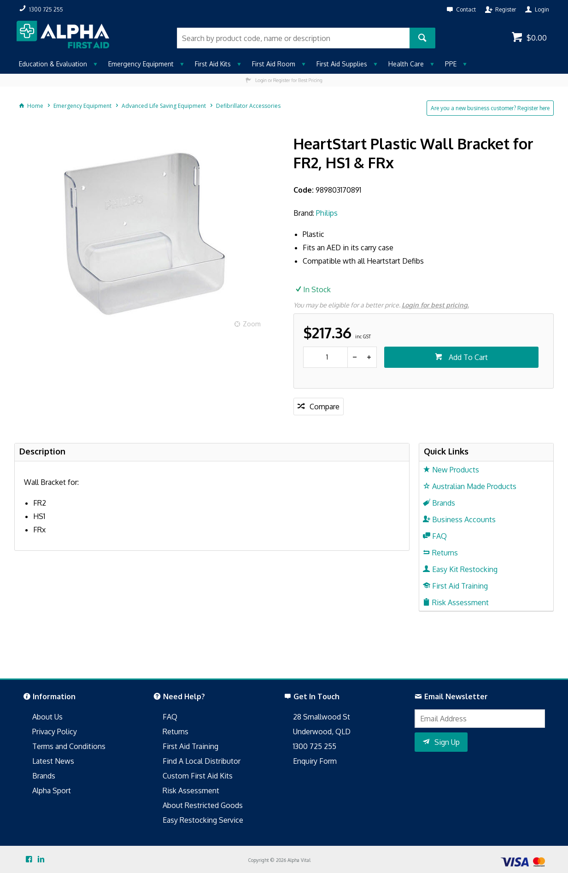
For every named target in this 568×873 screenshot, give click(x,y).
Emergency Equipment (141, 64)
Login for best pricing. (435, 305)
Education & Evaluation (53, 64)
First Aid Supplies (341, 64)
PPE (451, 64)
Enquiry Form (315, 761)
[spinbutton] (325, 357)
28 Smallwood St (321, 716)
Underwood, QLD (322, 731)
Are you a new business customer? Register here (490, 108)
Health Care (406, 64)
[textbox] (293, 38)
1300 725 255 (314, 746)
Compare (325, 406)
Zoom (252, 324)
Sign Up (447, 742)
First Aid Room (273, 64)
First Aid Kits (213, 64)
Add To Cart (467, 357)
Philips (327, 213)
